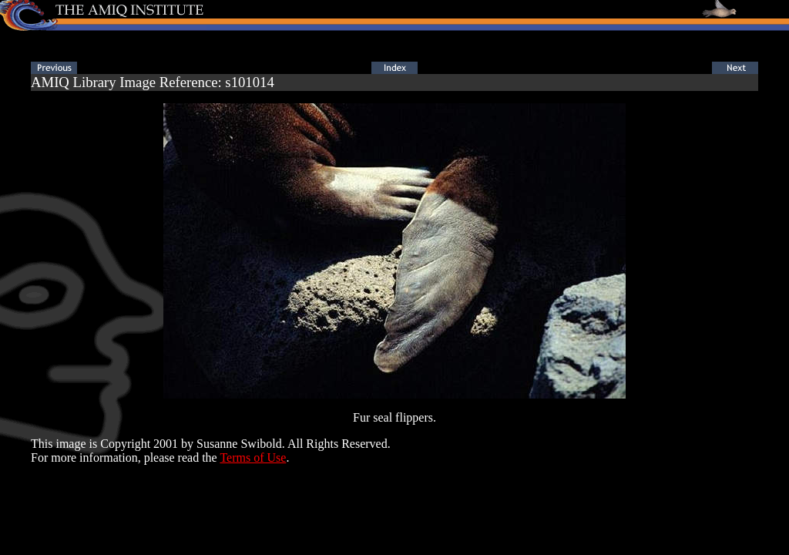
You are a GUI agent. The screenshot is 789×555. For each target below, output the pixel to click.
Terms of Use (253, 457)
